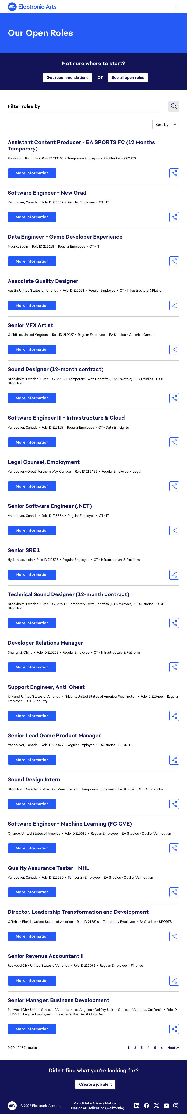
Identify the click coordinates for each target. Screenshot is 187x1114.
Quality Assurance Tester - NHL (49, 867)
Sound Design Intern (34, 779)
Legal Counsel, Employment (44, 462)
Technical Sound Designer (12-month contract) (68, 594)
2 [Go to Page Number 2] (135, 1047)
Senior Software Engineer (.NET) (50, 505)
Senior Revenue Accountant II (46, 956)
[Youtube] (166, 1105)
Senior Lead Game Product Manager (54, 735)
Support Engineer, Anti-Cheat (46, 686)
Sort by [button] (161, 124)
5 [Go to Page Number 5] (155, 1047)
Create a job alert (95, 1084)
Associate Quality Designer (43, 281)
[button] (178, 6)
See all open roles (128, 77)
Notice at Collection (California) (97, 1108)
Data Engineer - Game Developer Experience (65, 236)
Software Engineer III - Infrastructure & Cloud (66, 417)
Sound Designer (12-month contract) (55, 369)
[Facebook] (147, 1105)
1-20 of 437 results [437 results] (22, 1047)
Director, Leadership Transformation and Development (78, 911)
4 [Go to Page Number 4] (148, 1047)
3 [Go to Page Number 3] (142, 1047)
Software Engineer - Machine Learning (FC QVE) (70, 823)
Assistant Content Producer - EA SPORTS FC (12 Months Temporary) (81, 145)
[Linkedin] (137, 1105)
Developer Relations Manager (45, 642)
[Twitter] (157, 1105)
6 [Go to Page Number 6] (162, 1047)
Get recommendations (67, 77)
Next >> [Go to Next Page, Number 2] (173, 1047)
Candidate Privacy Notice (95, 1103)
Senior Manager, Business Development (58, 1000)
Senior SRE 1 (24, 550)
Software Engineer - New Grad (47, 192)
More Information (32, 173)
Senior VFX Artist (30, 325)
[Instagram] (176, 1105)
